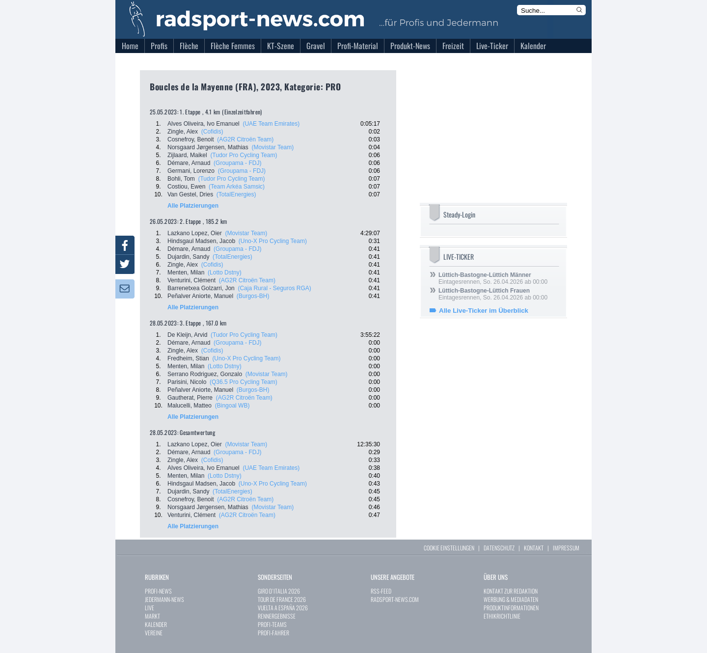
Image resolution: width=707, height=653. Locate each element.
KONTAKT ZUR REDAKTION (511, 591)
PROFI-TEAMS (272, 624)
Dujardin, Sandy (188, 256)
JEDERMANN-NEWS (164, 599)
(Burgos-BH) (253, 296)
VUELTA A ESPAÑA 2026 (283, 607)
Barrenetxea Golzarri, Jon (201, 288)
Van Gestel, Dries (190, 194)
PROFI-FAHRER (273, 632)
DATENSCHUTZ (499, 548)
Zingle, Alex (182, 131)
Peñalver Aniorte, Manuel (200, 296)
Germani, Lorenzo (191, 170)
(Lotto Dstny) (225, 272)
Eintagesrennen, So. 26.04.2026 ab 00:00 (492, 278)
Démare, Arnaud (188, 163)
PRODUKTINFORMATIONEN (511, 607)
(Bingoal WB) (232, 405)
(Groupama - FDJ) (237, 163)
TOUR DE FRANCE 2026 (282, 599)
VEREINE (154, 632)
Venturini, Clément (191, 280)
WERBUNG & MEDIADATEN (511, 599)
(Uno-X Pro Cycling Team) (273, 241)
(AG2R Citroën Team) (245, 139)
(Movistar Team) (272, 147)
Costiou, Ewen (186, 186)
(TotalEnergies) (236, 194)
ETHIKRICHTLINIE (502, 616)
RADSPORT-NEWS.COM (395, 599)
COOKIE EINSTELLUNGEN (449, 548)
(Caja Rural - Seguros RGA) (274, 288)
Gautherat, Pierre (190, 397)
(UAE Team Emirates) (271, 123)
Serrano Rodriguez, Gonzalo (204, 374)
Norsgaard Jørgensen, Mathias (207, 147)
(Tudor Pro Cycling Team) (243, 155)
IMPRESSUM (566, 548)
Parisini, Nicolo (186, 382)
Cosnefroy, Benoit (190, 139)
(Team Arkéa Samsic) (237, 186)
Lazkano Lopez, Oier (194, 233)
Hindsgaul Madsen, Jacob (201, 241)
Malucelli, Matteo (189, 405)
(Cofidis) (212, 131)
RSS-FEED (381, 591)
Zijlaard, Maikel (187, 155)
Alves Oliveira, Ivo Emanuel (203, 123)
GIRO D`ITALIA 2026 (279, 591)
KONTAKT (534, 548)
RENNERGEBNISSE (277, 616)
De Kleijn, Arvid (187, 334)
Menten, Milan (185, 272)
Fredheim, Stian (188, 358)
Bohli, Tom (181, 178)
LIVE (149, 607)
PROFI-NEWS (158, 591)
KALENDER (156, 624)
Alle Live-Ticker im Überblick (483, 310)
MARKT (152, 616)
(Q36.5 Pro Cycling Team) (243, 382)
